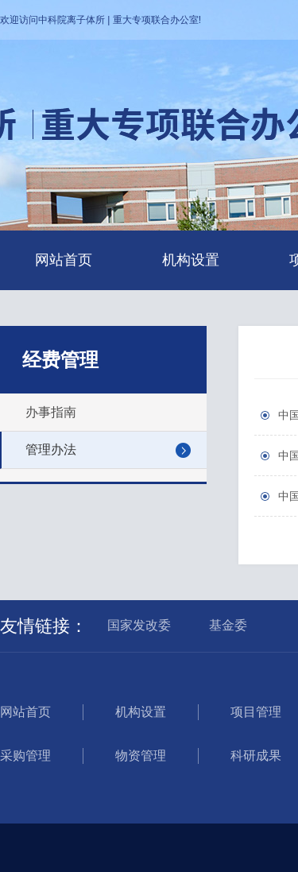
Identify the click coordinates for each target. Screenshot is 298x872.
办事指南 (50, 412)
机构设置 (190, 260)
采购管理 (25, 755)
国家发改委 (139, 625)
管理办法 (50, 449)
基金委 (228, 625)
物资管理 (140, 755)
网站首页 (63, 260)
